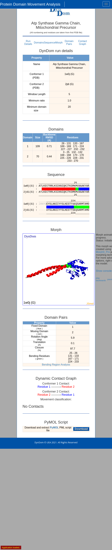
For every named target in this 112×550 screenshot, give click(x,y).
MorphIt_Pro (103, 252)
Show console (104, 270)
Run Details (28, 42)
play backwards (101, 279)
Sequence (49, 42)
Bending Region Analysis (56, 364)
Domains (39, 42)
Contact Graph (82, 42)
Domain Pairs (69, 42)
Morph (59, 42)
